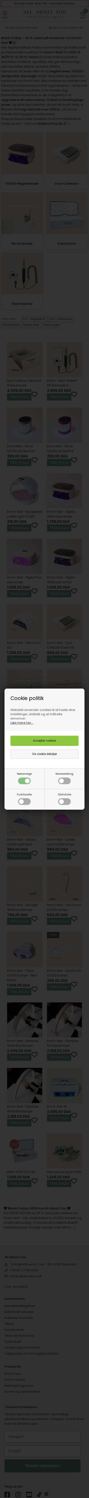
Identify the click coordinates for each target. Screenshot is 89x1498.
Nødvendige (24, 778)
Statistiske (64, 799)
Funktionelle (24, 799)
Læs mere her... (21, 723)
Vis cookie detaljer (44, 754)
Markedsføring (64, 778)
